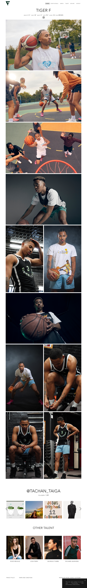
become (72, 3)
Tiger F (43, 10)
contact (78, 3)
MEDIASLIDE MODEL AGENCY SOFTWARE (70, 577)
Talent (67, 3)
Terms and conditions (25, 577)
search (62, 3)
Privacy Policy (10, 577)
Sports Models (54, 3)
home (47, 3)
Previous (7, 508)
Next (80, 508)
